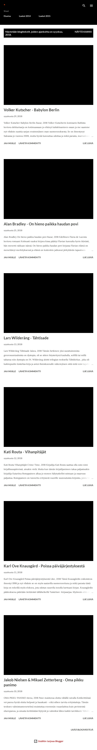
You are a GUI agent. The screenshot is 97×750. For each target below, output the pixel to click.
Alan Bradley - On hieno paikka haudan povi (41, 224)
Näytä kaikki (83, 31)
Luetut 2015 (44, 16)
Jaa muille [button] (10, 143)
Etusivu (7, 16)
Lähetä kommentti (30, 143)
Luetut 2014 (25, 16)
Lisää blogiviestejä (82, 729)
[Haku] (84, 5)
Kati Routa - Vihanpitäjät (25, 452)
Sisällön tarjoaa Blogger (48, 741)
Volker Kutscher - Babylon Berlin (31, 110)
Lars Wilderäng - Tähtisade (26, 338)
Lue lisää (88, 143)
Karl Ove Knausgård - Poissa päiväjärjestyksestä (44, 566)
